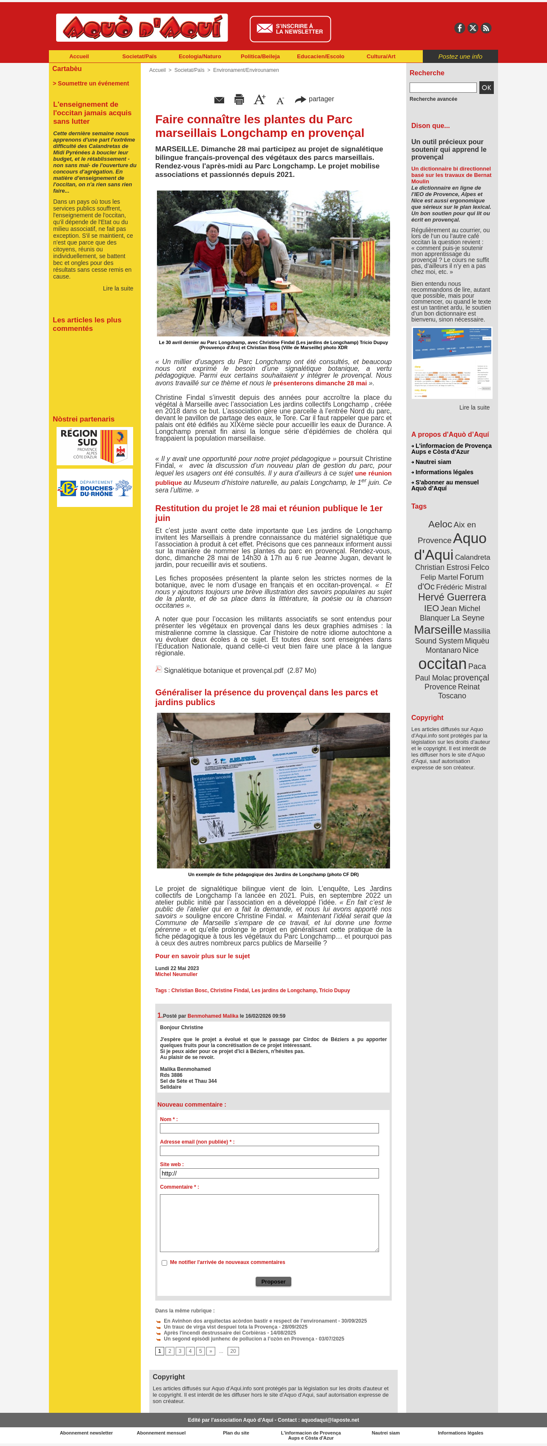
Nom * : (169, 1119)
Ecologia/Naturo (200, 56)
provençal (471, 677)
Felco (480, 567)
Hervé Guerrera (452, 597)
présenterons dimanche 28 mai (320, 383)
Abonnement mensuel (161, 1432)
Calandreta (472, 557)
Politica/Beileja (260, 56)
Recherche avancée (433, 99)
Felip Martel (440, 577)
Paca (477, 666)
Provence (440, 687)
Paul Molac (433, 678)
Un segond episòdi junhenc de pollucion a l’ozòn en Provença (234, 1339)
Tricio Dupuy (334, 990)
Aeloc (440, 524)
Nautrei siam (431, 461)
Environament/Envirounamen (246, 70)
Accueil (79, 56)
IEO (431, 608)
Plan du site (236, 1432)
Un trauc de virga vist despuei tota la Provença (216, 1327)
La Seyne (467, 617)
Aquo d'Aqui (450, 546)
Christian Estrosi (442, 567)
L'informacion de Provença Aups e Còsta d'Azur (451, 448)
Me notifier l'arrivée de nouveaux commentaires (227, 1262)
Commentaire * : (179, 1187)
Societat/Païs (140, 56)
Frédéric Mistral (461, 587)
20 (233, 1351)
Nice (471, 650)
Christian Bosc (189, 990)
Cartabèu (67, 68)
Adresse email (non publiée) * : (197, 1142)
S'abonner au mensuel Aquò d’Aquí (445, 485)
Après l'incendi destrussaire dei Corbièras (210, 1333)
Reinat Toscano (459, 691)
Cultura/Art (381, 56)
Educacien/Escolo (320, 56)
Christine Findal (229, 990)
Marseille (438, 629)
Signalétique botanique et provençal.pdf (223, 670)
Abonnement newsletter (86, 1432)
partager (314, 98)
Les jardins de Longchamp (284, 990)
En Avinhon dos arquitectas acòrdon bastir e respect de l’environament (246, 1321)
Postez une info (460, 56)
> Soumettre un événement (91, 83)
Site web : (172, 1164)
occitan (442, 663)
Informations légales (442, 472)
